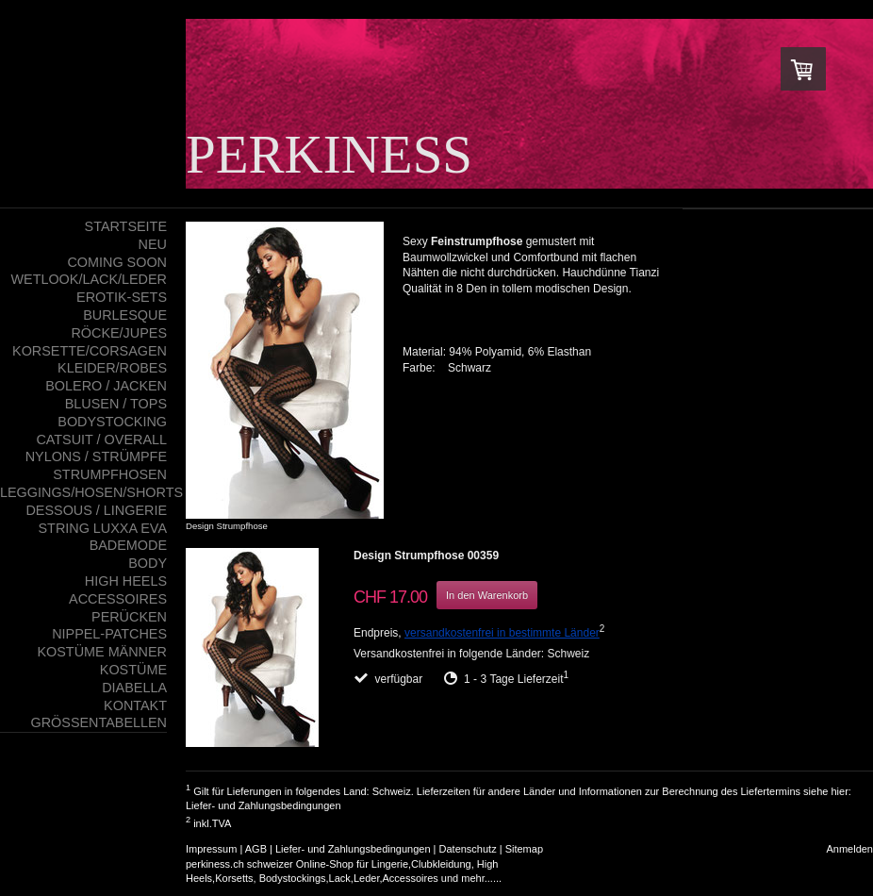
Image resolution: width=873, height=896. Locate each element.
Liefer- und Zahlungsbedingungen (263, 805)
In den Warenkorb (487, 595)
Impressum (211, 849)
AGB (256, 849)
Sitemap (524, 849)
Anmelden (849, 849)
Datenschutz (468, 849)
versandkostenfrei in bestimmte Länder (502, 632)
